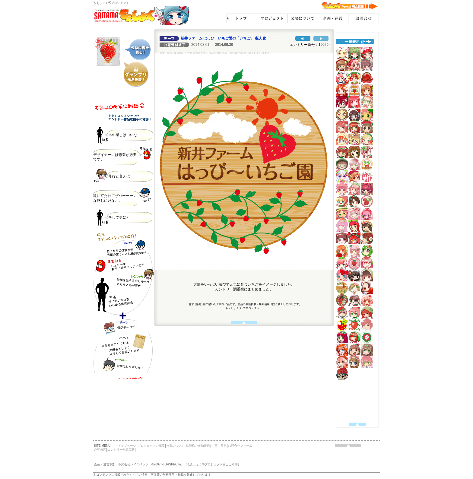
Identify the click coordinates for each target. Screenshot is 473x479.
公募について (175, 445)
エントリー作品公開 (121, 449)
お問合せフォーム (240, 445)
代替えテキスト (123, 237)
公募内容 (100, 449)
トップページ (127, 445)
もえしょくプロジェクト (111, 3)
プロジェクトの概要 (151, 445)
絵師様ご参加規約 (198, 445)
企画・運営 (219, 445)
